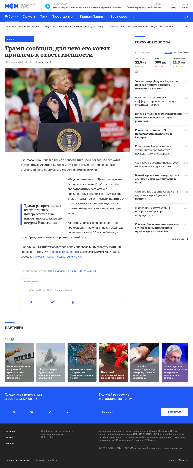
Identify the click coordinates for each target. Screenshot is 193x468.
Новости (61, 271)
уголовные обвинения (62, 252)
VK (80, 271)
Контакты (10, 437)
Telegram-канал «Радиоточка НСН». (58, 256)
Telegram (90, 271)
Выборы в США (36, 290)
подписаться (174, 412)
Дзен (73, 271)
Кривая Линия (91, 17)
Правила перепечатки (17, 460)
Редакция (10, 431)
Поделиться (43, 62)
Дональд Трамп (63, 290)
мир (186, 52)
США (49, 290)
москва (178, 52)
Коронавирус (143, 52)
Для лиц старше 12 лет (46, 460)
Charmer (183, 460)
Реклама (9, 443)
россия (168, 52)
